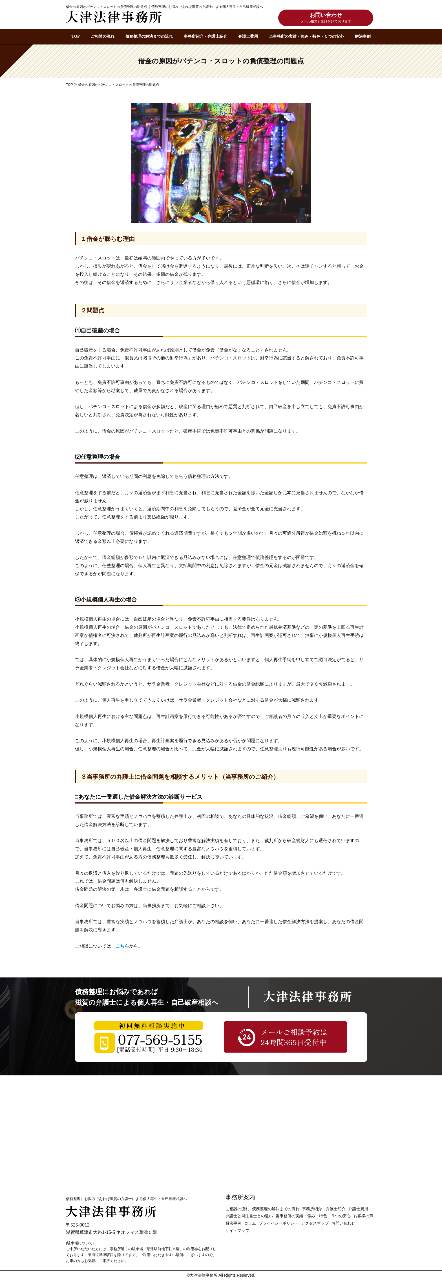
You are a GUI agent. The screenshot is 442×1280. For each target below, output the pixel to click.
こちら (122, 946)
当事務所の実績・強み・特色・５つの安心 (306, 36)
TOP (75, 36)
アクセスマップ (315, 1223)
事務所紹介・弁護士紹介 (205, 36)
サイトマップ (237, 1230)
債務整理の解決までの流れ (149, 36)
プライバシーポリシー (278, 1223)
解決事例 (363, 36)
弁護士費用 (248, 36)
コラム (250, 1223)
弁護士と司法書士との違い (249, 1216)
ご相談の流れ (102, 36)
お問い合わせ (325, 18)
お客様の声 (363, 1216)
